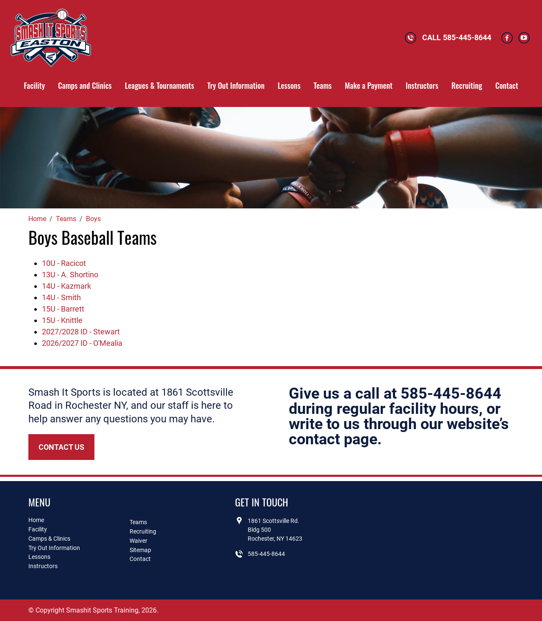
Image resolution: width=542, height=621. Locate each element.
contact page (333, 439)
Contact (506, 85)
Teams (323, 85)
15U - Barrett (63, 308)
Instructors (422, 85)
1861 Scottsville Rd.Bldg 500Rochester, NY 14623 (275, 529)
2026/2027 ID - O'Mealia (82, 343)
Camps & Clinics (49, 538)
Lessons (289, 85)
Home (36, 520)
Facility (34, 85)
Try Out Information (235, 85)
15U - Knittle (62, 320)
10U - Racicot (64, 263)
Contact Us (61, 447)
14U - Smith (61, 297)
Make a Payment (369, 85)
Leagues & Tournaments (159, 85)
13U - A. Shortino (70, 274)
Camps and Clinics (85, 85)
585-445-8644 (467, 37)
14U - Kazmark (66, 286)
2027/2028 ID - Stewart (81, 331)
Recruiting (466, 85)
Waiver (138, 540)
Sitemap (140, 550)
